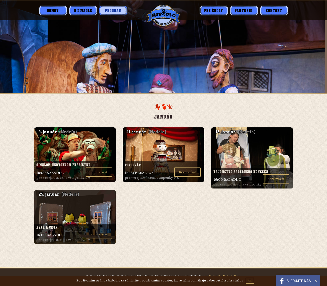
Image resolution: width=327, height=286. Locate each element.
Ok (250, 280)
